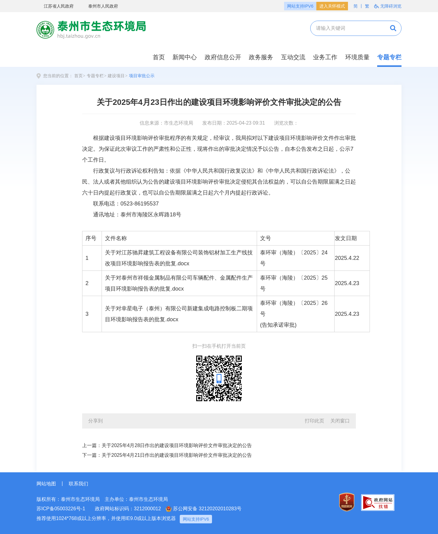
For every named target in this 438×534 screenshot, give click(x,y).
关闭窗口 (340, 420)
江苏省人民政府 (55, 6)
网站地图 (46, 483)
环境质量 (357, 57)
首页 (159, 57)
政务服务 (261, 57)
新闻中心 (184, 57)
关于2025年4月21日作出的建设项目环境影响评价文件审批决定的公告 (177, 455)
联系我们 (78, 483)
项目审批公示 (142, 76)
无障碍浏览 (387, 6)
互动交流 (293, 57)
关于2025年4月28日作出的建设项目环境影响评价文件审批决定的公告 (177, 445)
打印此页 (314, 420)
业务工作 (325, 57)
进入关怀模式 (332, 6)
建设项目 (116, 76)
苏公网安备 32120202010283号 (204, 509)
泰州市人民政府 (99, 6)
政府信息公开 (223, 57)
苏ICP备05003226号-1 (60, 508)
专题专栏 (389, 57)
